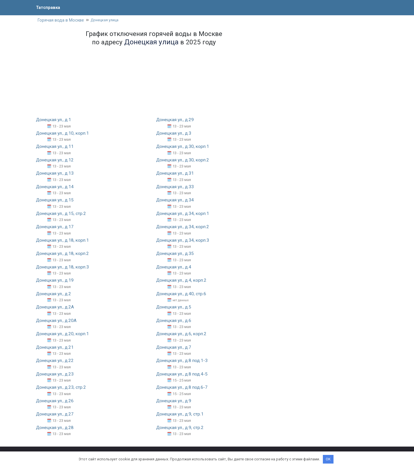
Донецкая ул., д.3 (174, 133)
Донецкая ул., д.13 (55, 173)
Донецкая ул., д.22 (55, 360)
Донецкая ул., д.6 (174, 320)
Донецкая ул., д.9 (174, 400)
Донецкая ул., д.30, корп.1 (183, 147)
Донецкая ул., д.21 (55, 347)
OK (328, 459)
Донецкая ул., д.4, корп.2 (182, 280)
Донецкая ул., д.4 (174, 267)
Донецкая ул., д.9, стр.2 (180, 427)
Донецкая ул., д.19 (55, 280)
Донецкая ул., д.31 (175, 173)
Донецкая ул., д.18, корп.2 (63, 253)
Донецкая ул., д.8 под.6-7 (183, 387)
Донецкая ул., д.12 (55, 160)
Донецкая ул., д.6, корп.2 (182, 333)
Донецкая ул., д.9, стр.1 (180, 413)
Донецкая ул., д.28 (55, 427)
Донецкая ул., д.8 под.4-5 (183, 373)
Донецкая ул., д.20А (57, 320)
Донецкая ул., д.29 (175, 120)
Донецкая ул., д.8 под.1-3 (183, 360)
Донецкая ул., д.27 (55, 413)
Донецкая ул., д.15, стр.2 (62, 213)
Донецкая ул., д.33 (175, 187)
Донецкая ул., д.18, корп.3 (63, 267)
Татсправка (49, 7)
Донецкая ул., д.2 (54, 293)
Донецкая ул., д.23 (55, 373)
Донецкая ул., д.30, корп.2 (183, 160)
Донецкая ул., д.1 (54, 120)
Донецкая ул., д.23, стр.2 (62, 387)
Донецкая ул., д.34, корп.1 (183, 213)
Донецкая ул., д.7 (174, 347)
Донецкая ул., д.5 (174, 307)
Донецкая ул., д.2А (56, 307)
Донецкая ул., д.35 (175, 253)
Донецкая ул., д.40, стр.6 (182, 293)
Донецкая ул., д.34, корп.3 (183, 240)
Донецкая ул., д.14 (55, 187)
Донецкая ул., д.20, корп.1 (63, 333)
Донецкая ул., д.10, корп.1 (63, 133)
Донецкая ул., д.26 (55, 400)
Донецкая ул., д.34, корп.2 (183, 227)
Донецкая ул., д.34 (175, 200)
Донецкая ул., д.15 (55, 200)
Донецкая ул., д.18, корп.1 (63, 240)
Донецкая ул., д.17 (55, 227)
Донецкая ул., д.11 (55, 147)
